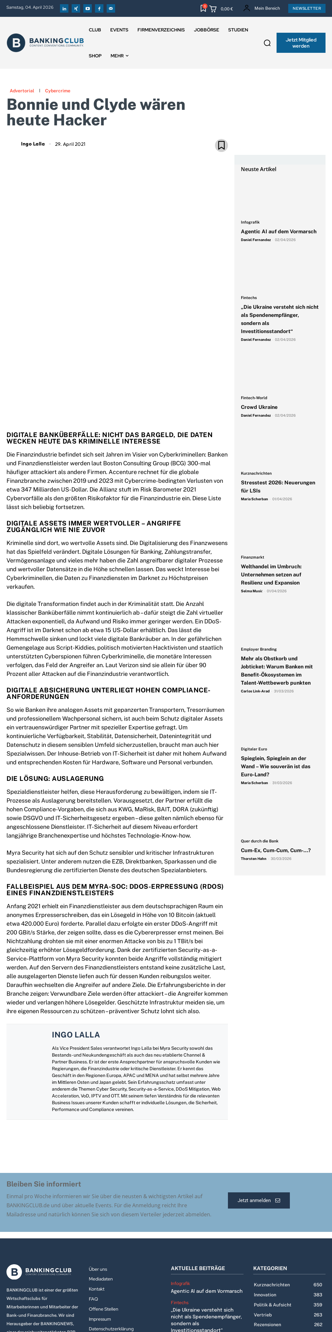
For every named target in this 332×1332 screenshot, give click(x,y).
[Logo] (42, 1192)
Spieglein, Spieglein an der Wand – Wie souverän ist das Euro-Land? (275, 766)
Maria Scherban (254, 499)
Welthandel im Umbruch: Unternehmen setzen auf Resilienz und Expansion (271, 574)
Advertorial (22, 90)
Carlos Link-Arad (255, 691)
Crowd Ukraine (259, 407)
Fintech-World (254, 398)
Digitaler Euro (254, 749)
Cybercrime (57, 90)
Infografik (250, 222)
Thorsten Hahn (254, 859)
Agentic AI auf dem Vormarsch (278, 231)
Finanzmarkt (252, 557)
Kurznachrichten (256, 473)
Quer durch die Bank (260, 841)
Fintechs (249, 298)
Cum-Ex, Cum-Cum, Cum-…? (276, 850)
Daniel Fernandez (256, 240)
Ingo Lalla (33, 143)
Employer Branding (259, 649)
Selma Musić (252, 591)
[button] (267, 42)
